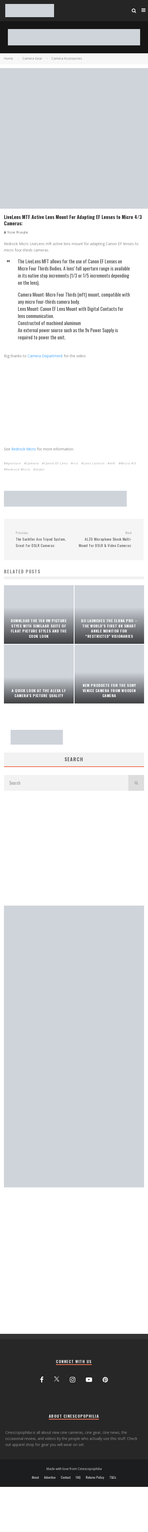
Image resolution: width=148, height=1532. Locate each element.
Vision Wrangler (16, 232)
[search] (136, 783)
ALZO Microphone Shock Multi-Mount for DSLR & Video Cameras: (105, 539)
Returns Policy (95, 1477)
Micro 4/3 (128, 463)
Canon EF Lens (56, 463)
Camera (32, 463)
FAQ (78, 1477)
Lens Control (93, 463)
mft (112, 463)
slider (40, 469)
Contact (66, 1477)
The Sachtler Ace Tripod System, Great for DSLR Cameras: (43, 539)
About (35, 1477)
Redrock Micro (23, 448)
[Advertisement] (49, 848)
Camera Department (45, 355)
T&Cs (112, 1477)
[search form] (66, 783)
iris (75, 463)
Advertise (50, 1477)
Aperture (13, 463)
